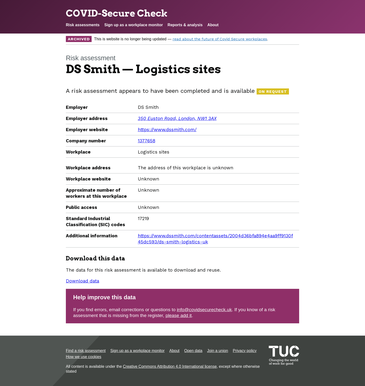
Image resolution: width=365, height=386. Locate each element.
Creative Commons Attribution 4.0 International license (170, 366)
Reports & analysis (185, 25)
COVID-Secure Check (117, 13)
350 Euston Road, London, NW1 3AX (177, 118)
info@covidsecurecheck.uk (204, 309)
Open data (193, 351)
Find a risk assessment (86, 351)
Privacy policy (245, 351)
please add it (178, 315)
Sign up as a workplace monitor (133, 25)
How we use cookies (83, 357)
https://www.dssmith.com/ (167, 129)
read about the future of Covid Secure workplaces (220, 39)
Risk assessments (83, 25)
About (212, 25)
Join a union (217, 351)
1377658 (146, 141)
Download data (82, 281)
